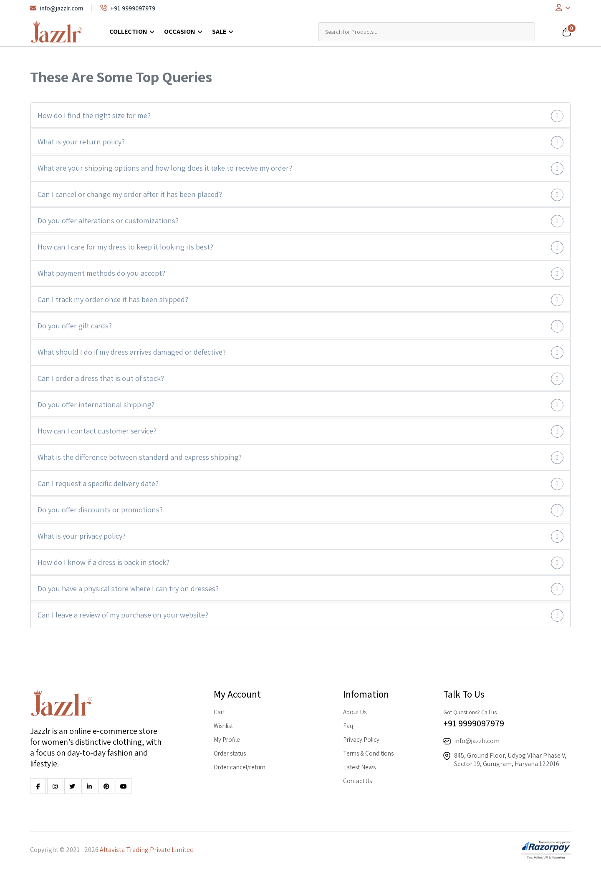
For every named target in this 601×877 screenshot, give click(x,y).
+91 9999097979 (127, 8)
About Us (354, 712)
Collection (128, 31)
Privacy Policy (361, 739)
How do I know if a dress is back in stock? (103, 562)
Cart (219, 712)
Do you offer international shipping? (96, 404)
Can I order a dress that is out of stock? (101, 378)
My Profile (227, 739)
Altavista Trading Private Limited (147, 849)
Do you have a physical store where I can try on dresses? (128, 588)
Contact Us (357, 781)
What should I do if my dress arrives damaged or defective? (132, 352)
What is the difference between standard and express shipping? (140, 457)
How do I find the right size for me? (94, 115)
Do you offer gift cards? (75, 325)
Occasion (179, 31)
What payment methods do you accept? (101, 273)
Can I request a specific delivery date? (98, 483)
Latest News (359, 767)
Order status (230, 753)
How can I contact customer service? (97, 431)
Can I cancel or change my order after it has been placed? (130, 194)
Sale (219, 31)
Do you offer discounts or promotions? (100, 509)
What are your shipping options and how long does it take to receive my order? (165, 168)
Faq (348, 726)
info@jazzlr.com (56, 8)
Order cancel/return (239, 767)
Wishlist (223, 726)
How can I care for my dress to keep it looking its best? (125, 247)
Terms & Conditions (368, 753)
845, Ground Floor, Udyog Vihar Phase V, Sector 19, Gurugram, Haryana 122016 (510, 759)
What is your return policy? (81, 141)
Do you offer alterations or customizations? (108, 220)
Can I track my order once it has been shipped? (113, 299)
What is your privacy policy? (82, 536)
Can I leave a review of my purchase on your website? (123, 615)
